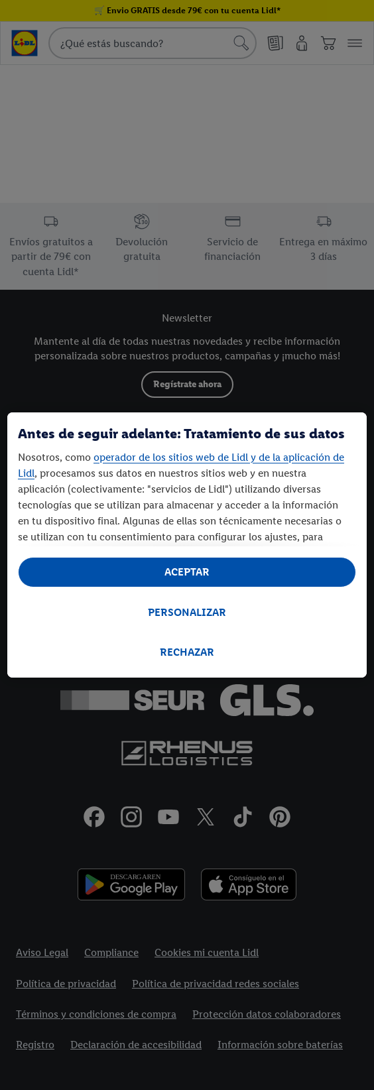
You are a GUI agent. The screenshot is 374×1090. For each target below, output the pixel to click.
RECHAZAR (187, 652)
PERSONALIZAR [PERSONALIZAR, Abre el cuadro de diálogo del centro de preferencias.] (187, 612)
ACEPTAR (187, 572)
